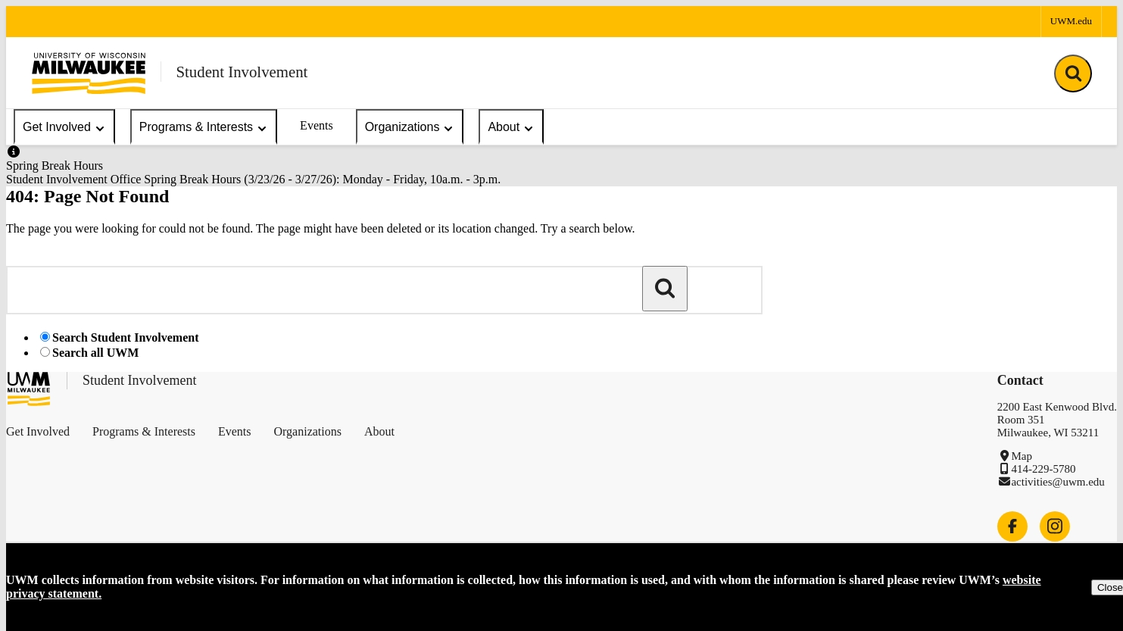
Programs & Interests (203, 127)
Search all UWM (95, 352)
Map (1021, 456)
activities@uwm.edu (1057, 482)
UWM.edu (1071, 21)
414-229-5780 (1043, 469)
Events (316, 125)
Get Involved (64, 127)
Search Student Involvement (125, 337)
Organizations (410, 127)
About (511, 127)
